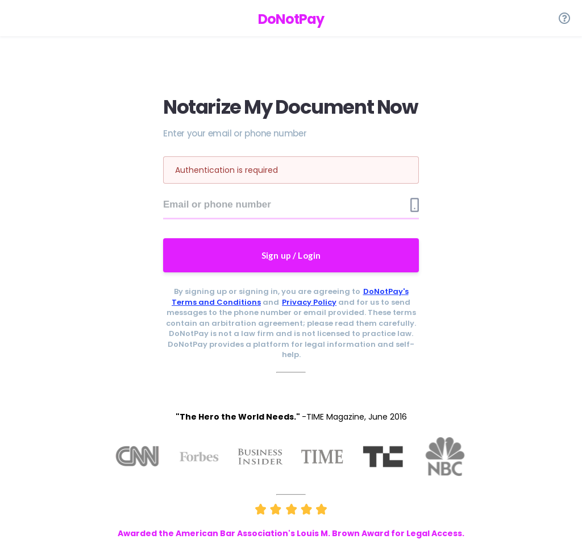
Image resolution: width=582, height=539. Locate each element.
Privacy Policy (309, 302)
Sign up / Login (291, 255)
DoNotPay (290, 19)
